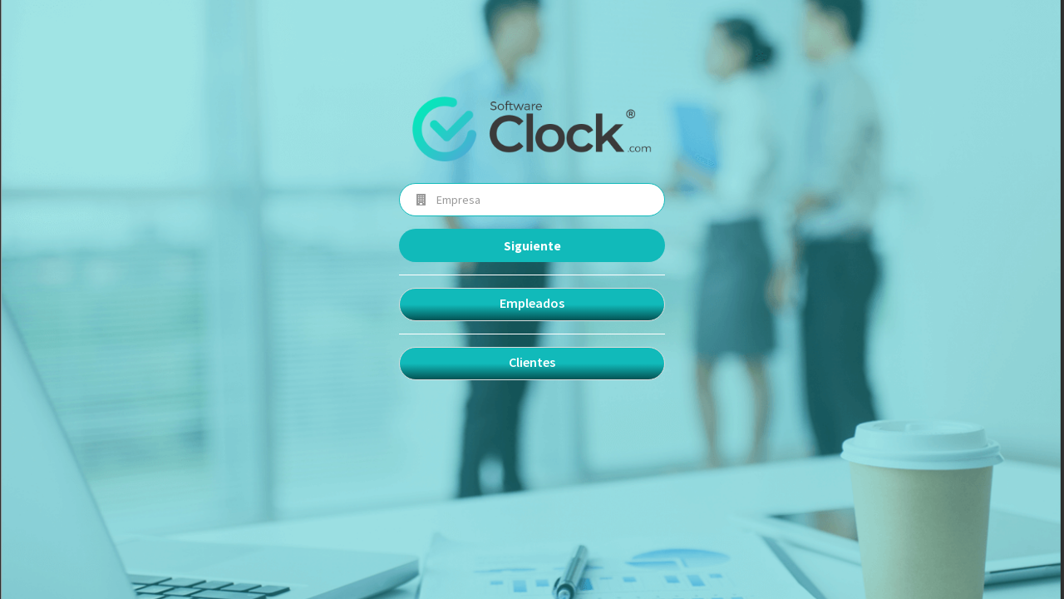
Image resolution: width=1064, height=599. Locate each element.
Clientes (532, 362)
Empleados (532, 303)
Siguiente (532, 246)
